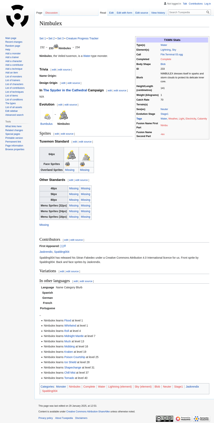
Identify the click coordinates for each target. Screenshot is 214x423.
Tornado (69, 377)
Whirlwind (70, 325)
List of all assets (13, 107)
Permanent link (13, 141)
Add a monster (13, 53)
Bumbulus (46, 123)
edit (54, 69)
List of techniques (14, 92)
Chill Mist (70, 372)
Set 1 (42, 38)
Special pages (12, 134)
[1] (62, 246)
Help (7, 49)
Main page (10, 38)
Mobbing (69, 346)
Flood (67, 320)
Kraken (68, 351)
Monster (61, 386)
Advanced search (14, 115)
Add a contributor (14, 65)
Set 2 (51, 38)
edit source (64, 69)
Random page (12, 45)
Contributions (196, 3)
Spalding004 (61, 251)
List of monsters (13, 76)
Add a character (13, 61)
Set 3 (60, 38)
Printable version (14, 138)
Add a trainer (12, 57)
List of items (11, 95)
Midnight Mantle (74, 336)
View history (158, 12)
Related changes (14, 130)
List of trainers (12, 80)
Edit (111, 12)
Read (103, 12)
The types (10, 103)
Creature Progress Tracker (82, 38)
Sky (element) (143, 386)
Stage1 (164, 114)
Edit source (141, 12)
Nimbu (164, 125)
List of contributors (15, 88)
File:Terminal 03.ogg (172, 54)
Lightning (166, 49)
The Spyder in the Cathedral (65, 90)
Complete (166, 59)
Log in (207, 3)
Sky (174, 49)
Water (164, 45)
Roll (66, 330)
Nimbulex (74, 386)
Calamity (202, 118)
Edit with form (124, 12)
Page (39, 12)
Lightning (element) (120, 386)
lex (163, 134)
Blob (163, 64)
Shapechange (72, 367)
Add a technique (13, 69)
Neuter (164, 109)
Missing (69, 169)
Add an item (11, 72)
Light (181, 118)
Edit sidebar (11, 111)
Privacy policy (45, 418)
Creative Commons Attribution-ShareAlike (88, 411)
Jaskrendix (46, 251)
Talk (185, 3)
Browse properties (14, 149)
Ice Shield (70, 362)
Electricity (191, 118)
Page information (14, 145)
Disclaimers (81, 418)
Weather (173, 118)
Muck (67, 341)
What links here (13, 126)
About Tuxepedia (64, 418)
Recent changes (13, 42)
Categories (47, 386)
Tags (139, 118)
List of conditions (14, 99)
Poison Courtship (74, 357)
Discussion (51, 12)
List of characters (14, 84)
